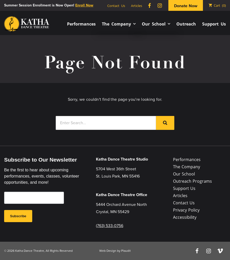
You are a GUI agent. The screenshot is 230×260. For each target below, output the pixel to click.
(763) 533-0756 (109, 226)
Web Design (107, 250)
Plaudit (126, 250)
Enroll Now (84, 5)
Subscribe (18, 216)
